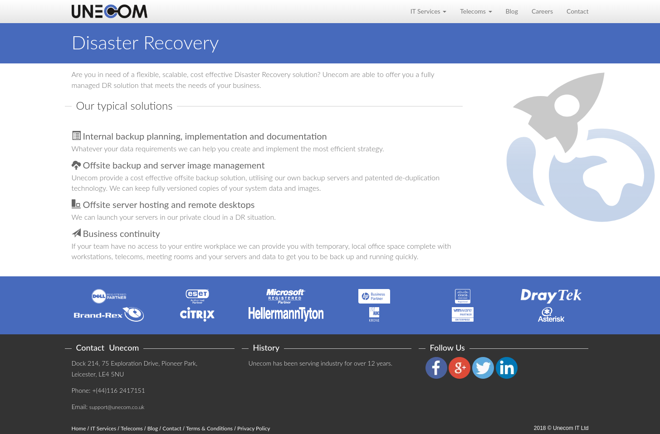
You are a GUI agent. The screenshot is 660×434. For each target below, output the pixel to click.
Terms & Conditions (209, 428)
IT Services (104, 428)
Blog (512, 11)
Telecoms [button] (476, 11)
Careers (542, 11)
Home (79, 428)
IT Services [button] (429, 11)
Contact (578, 11)
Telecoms (132, 428)
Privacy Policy (253, 428)
